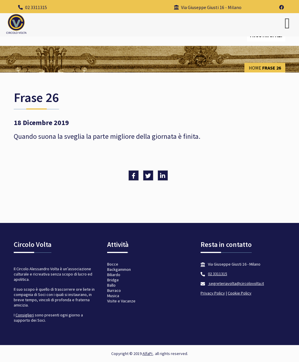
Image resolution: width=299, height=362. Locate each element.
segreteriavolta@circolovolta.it (236, 283)
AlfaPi (147, 353)
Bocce (112, 264)
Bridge (113, 280)
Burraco (114, 290)
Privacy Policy (213, 293)
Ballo (111, 285)
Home (255, 68)
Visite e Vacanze (121, 301)
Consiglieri (24, 315)
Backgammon (119, 269)
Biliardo (113, 274)
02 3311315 (32, 7)
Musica (113, 295)
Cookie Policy (239, 293)
